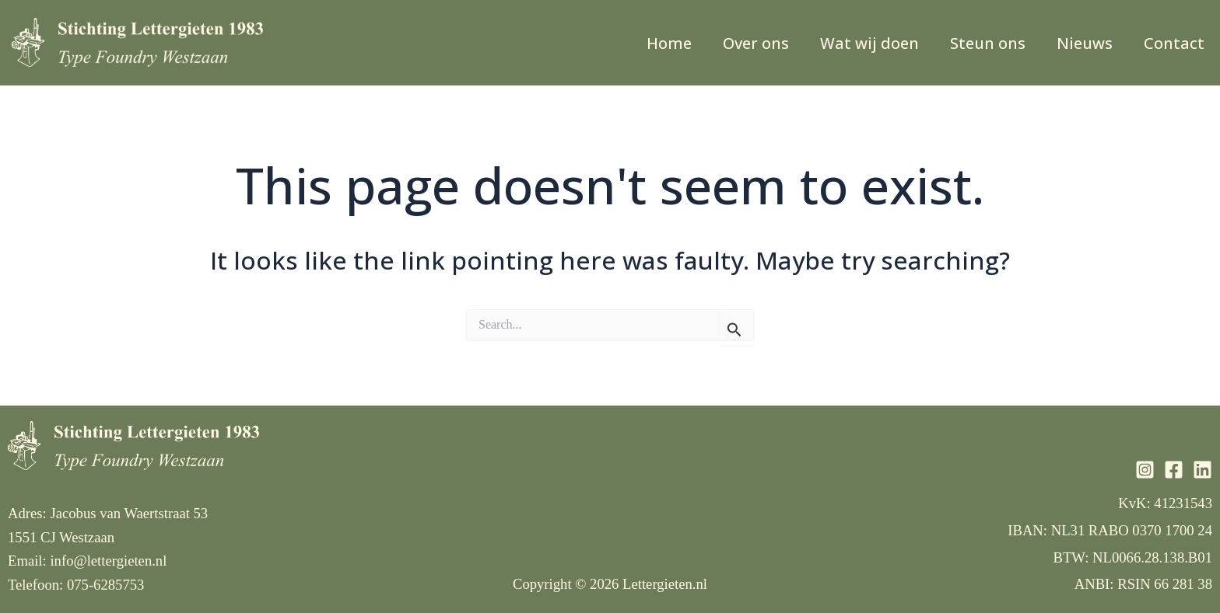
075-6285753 (106, 584)
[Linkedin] (1202, 469)
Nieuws (1085, 43)
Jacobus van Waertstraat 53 (129, 513)
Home (669, 43)
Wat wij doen (869, 43)
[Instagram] (1145, 469)
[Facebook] (1173, 469)
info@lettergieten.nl (108, 560)
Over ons (756, 43)
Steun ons (987, 43)
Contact (1174, 43)
